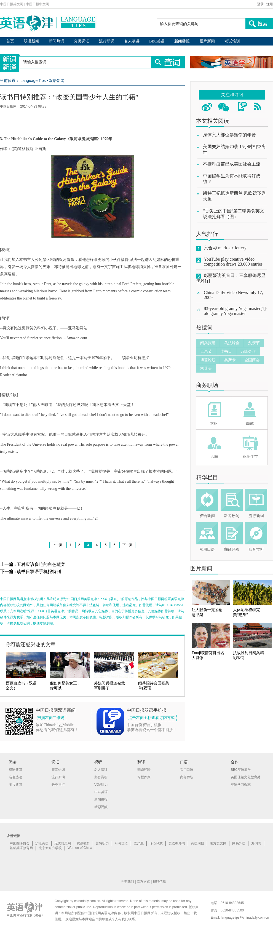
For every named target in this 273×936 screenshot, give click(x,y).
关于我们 (127, 882)
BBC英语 (157, 41)
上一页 (57, 545)
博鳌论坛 (208, 360)
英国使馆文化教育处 (246, 777)
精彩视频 (101, 807)
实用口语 (207, 549)
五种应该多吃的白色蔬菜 (41, 564)
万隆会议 (248, 351)
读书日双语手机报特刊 (39, 571)
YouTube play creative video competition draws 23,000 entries (233, 261)
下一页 (127, 545)
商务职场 (207, 385)
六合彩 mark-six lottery (225, 247)
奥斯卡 (230, 360)
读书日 (226, 351)
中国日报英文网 (11, 4)
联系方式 (143, 882)
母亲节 (206, 351)
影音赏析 (256, 549)
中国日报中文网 (37, 4)
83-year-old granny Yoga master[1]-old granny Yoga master (235, 311)
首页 (10, 41)
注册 (269, 4)
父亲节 (254, 343)
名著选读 (15, 777)
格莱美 (206, 368)
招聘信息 (159, 882)
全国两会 (252, 360)
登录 (260, 4)
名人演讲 (132, 41)
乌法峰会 (232, 343)
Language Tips (33, 80)
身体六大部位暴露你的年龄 (229, 134)
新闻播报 (182, 41)
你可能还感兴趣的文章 (30, 644)
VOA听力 (101, 785)
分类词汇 (81, 41)
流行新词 (106, 41)
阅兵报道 (208, 343)
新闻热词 (56, 41)
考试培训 (232, 41)
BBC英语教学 (241, 770)
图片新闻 (207, 41)
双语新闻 (31, 41)
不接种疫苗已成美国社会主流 (231, 164)
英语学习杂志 (241, 785)
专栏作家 (144, 777)
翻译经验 (231, 549)
